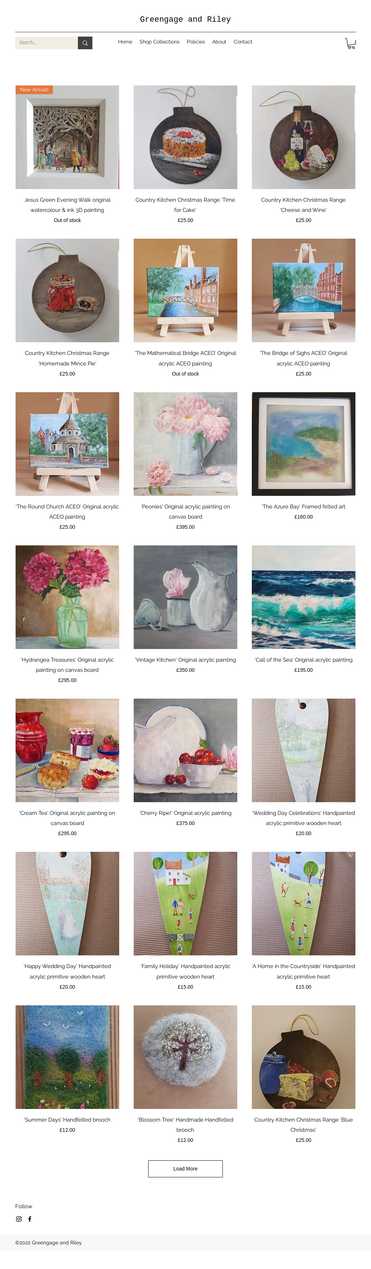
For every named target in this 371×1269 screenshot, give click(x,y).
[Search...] (41, 43)
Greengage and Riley (185, 19)
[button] (351, 43)
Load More (186, 1169)
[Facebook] (29, 1219)
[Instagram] (18, 1219)
